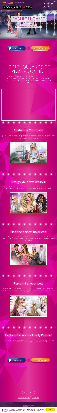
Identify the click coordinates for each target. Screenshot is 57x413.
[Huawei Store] (27, 7)
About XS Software (28, 393)
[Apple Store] (17, 7)
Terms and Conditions (24, 398)
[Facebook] (44, 3)
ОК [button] (51, 408)
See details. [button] (30, 411)
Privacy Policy (35, 398)
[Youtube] (52, 3)
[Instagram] (48, 3)
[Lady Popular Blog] (52, 6)
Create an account (40, 49)
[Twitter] (48, 6)
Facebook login (17, 49)
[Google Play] (8, 7)
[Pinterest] (44, 6)
